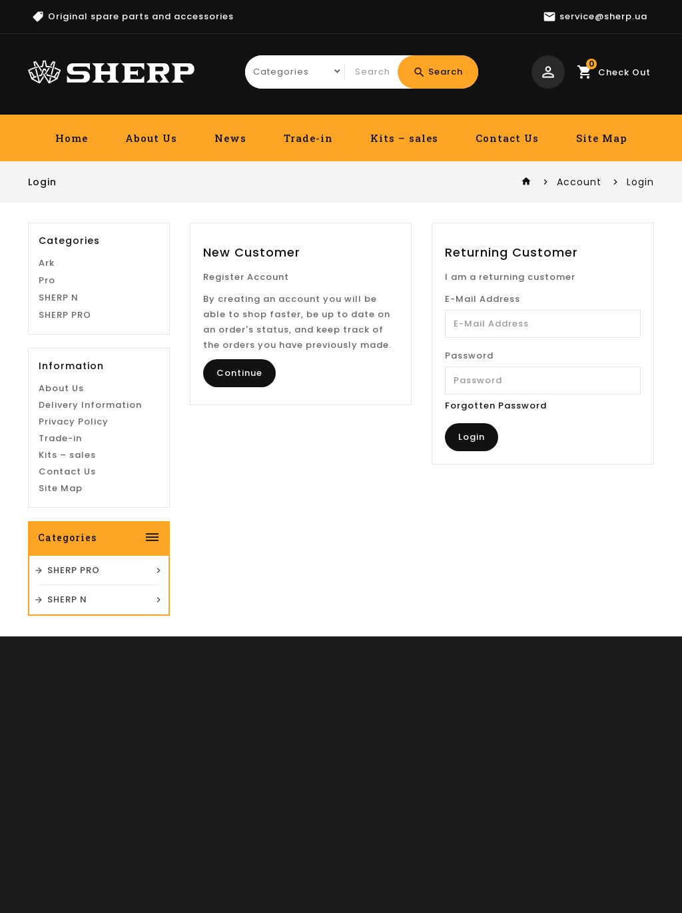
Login (640, 182)
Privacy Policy (74, 529)
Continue (239, 373)
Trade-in (308, 138)
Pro (47, 388)
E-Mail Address (482, 299)
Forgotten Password (496, 405)
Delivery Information (90, 512)
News (230, 138)
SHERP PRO (65, 423)
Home (71, 138)
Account (579, 182)
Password (469, 355)
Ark (47, 371)
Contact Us (507, 138)
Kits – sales (404, 138)
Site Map (601, 138)
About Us (151, 138)
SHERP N (59, 405)
